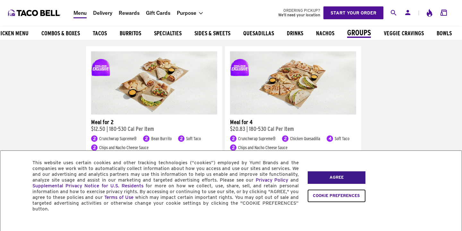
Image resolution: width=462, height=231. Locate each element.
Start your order (353, 12)
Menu (80, 13)
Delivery (102, 13)
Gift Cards (158, 13)
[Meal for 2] (154, 113)
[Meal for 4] (293, 113)
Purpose (186, 13)
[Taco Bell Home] (35, 13)
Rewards (129, 13)
